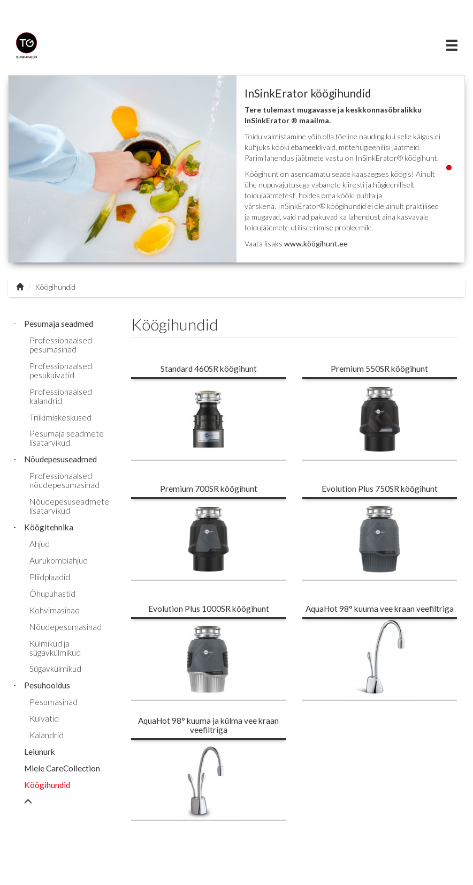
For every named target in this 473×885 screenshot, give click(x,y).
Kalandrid (46, 735)
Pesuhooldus (47, 685)
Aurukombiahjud (58, 560)
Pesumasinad (53, 702)
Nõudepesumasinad (65, 627)
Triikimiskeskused (60, 417)
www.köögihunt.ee (316, 243)
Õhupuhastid (52, 593)
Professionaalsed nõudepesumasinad (64, 480)
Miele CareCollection (62, 768)
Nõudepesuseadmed (60, 459)
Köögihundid (47, 785)
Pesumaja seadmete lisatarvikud (66, 438)
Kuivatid (44, 718)
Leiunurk (39, 751)
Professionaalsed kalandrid (60, 396)
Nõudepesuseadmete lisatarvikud (69, 506)
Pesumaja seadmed (58, 323)
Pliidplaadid (49, 577)
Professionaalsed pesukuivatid (60, 370)
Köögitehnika (48, 527)
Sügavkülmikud (55, 668)
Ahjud (39, 544)
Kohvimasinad (54, 610)
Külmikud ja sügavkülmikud (55, 648)
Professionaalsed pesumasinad (60, 344)
